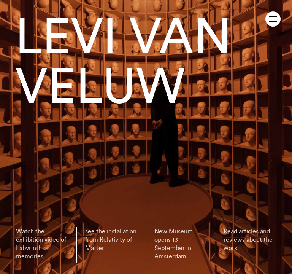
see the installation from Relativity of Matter (110, 239)
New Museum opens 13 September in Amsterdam (173, 244)
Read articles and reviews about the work (248, 239)
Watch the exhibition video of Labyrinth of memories (41, 244)
